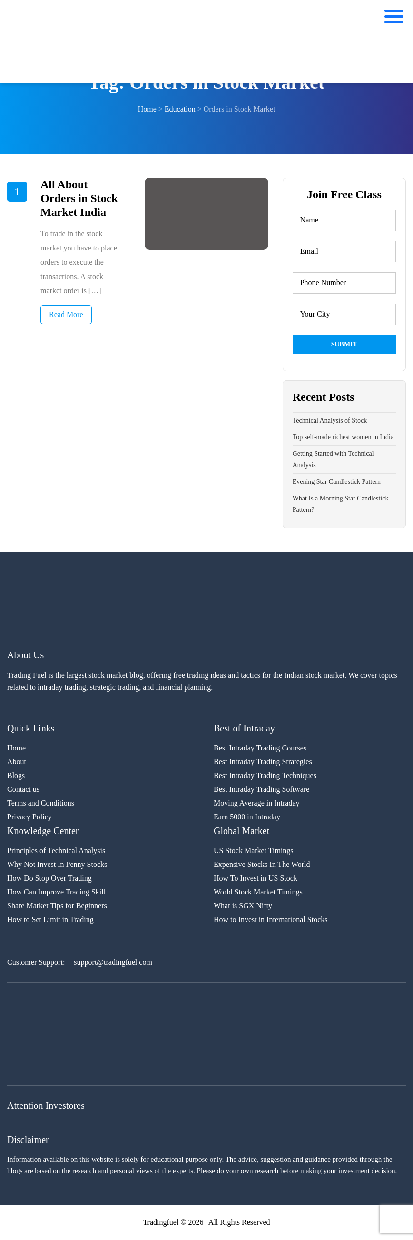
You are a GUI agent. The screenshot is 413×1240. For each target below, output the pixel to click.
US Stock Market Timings (254, 850)
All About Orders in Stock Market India (79, 198)
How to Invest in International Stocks (271, 919)
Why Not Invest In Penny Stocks (57, 864)
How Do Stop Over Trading (49, 878)
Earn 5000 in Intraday (247, 817)
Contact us (23, 789)
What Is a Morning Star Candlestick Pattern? (341, 504)
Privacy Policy (29, 817)
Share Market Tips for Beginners (57, 906)
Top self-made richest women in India (343, 437)
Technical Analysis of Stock (330, 420)
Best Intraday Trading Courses (260, 748)
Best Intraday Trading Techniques (265, 775)
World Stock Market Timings (258, 892)
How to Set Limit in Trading (50, 919)
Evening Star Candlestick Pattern (337, 481)
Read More (66, 314)
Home (16, 748)
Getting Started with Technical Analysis (333, 459)
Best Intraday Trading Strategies (263, 762)
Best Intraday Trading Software (261, 789)
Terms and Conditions (40, 803)
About (16, 762)
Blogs (16, 775)
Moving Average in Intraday (257, 803)
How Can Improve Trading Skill (56, 892)
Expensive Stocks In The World (262, 864)
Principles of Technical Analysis (56, 850)
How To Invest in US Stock (255, 878)
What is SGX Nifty (243, 906)
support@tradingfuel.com (113, 962)
